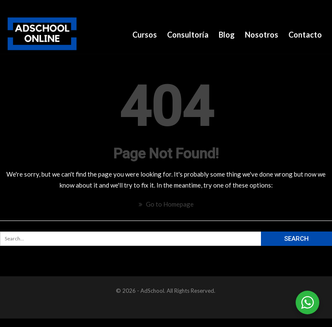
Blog (227, 34)
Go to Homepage (166, 204)
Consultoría (188, 34)
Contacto (305, 34)
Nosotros (261, 34)
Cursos (144, 34)
